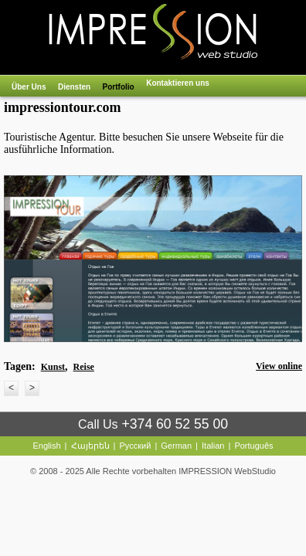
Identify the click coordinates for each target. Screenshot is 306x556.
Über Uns (29, 87)
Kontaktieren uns (177, 83)
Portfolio (118, 87)
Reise (83, 366)
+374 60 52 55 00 (175, 424)
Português (253, 445)
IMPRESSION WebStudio (227, 471)
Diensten (74, 87)
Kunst (53, 366)
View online (279, 366)
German (176, 445)
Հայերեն (90, 445)
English (46, 445)
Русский (135, 445)
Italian (213, 445)
